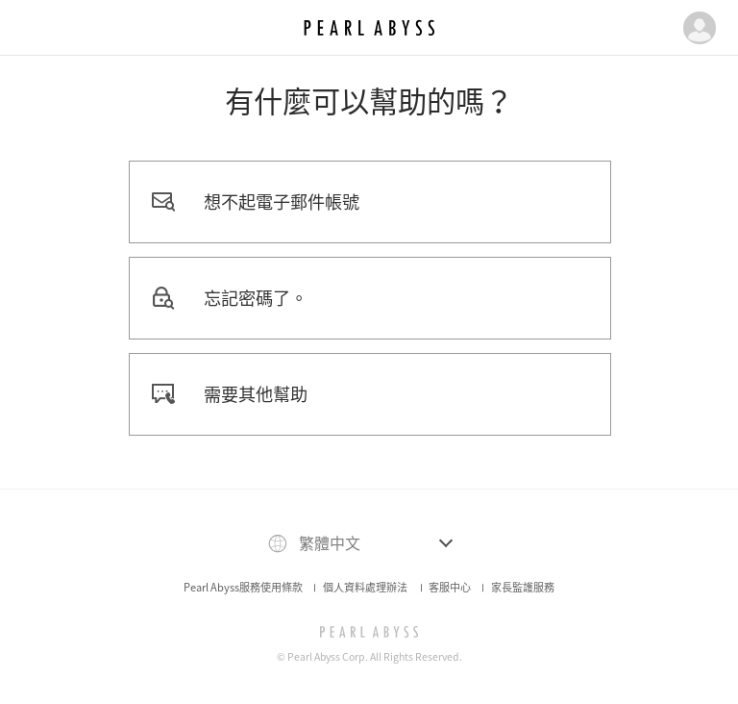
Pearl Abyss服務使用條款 (243, 587)
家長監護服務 (522, 587)
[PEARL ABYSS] (369, 631)
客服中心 (450, 587)
